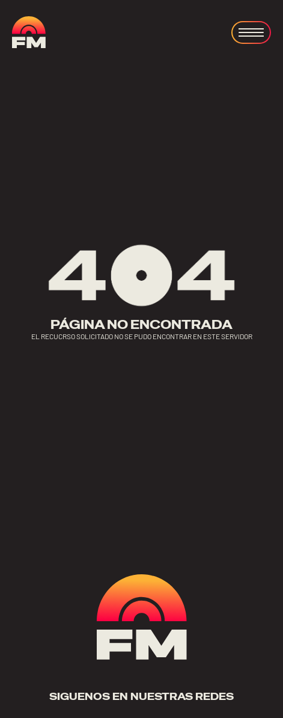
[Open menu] (251, 32)
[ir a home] (29, 32)
